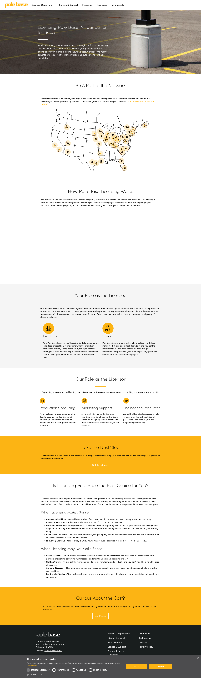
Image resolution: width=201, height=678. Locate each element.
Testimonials (117, 4)
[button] (74, 674)
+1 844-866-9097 (53, 650)
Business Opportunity (119, 633)
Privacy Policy (146, 646)
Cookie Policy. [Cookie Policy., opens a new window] (32, 666)
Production (87, 4)
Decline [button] (160, 666)
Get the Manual (100, 465)
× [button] (198, 658)
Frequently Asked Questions (116, 652)
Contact (143, 642)
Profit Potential (115, 642)
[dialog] (100, 666)
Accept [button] (136, 666)
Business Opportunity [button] (44, 4)
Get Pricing (100, 616)
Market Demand (116, 637)
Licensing (102, 4)
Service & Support (68, 4)
